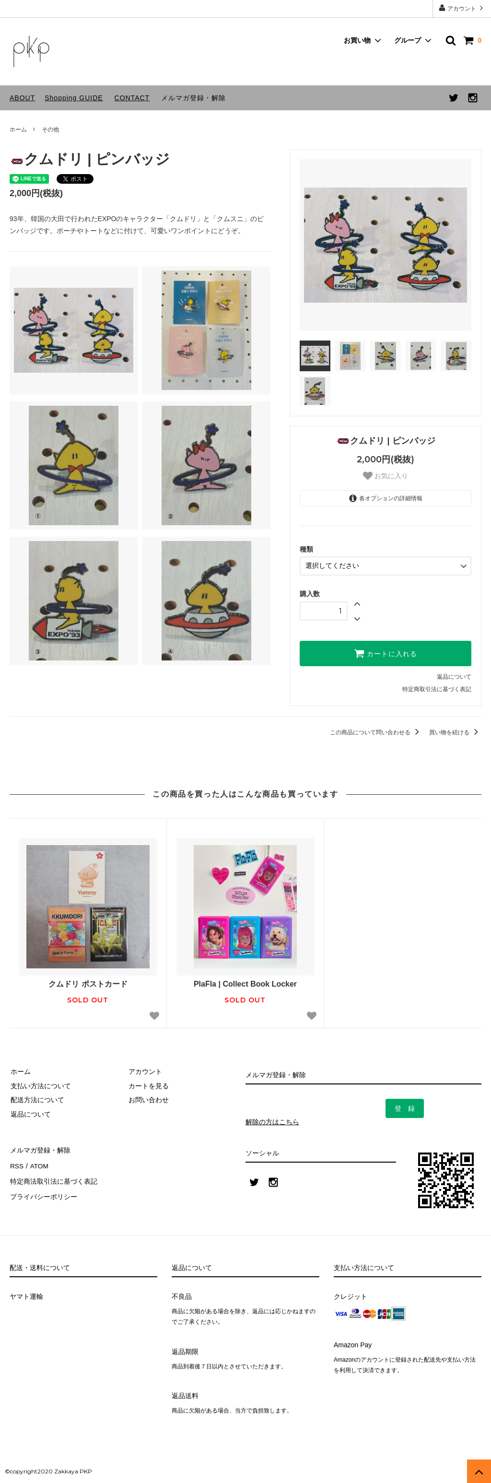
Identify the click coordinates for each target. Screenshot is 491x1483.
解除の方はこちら (272, 1121)
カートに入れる (385, 652)
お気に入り (385, 476)
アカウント (462, 8)
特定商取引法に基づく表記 (436, 688)
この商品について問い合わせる (376, 731)
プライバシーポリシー (43, 1191)
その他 (50, 129)
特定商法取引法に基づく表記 (53, 1177)
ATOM (38, 1163)
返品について (454, 676)
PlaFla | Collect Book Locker (245, 983)
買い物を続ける (455, 731)
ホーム (18, 129)
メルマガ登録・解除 (193, 98)
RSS (16, 1163)
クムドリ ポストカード (87, 983)
